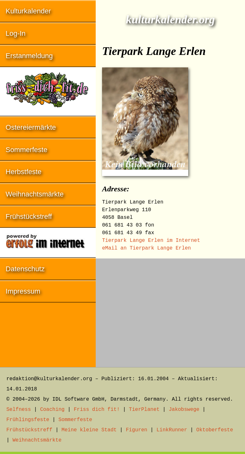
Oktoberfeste (214, 430)
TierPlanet (144, 409)
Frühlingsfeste (27, 420)
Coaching (52, 409)
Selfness (18, 409)
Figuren (136, 430)
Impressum (23, 291)
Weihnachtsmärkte (35, 194)
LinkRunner (172, 430)
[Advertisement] (170, 309)
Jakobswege (184, 409)
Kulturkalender (28, 11)
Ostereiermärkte (31, 127)
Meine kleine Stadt (89, 430)
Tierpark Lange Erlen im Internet (151, 240)
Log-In (16, 33)
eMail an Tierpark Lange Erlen (146, 248)
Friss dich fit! (97, 409)
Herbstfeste (24, 172)
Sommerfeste (27, 150)
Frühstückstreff (29, 216)
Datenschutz (25, 269)
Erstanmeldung (29, 56)
